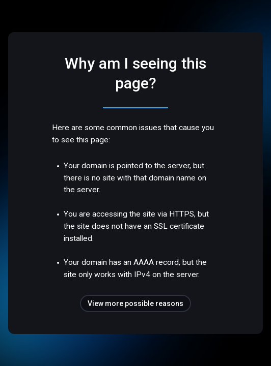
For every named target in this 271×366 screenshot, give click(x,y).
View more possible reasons (135, 303)
